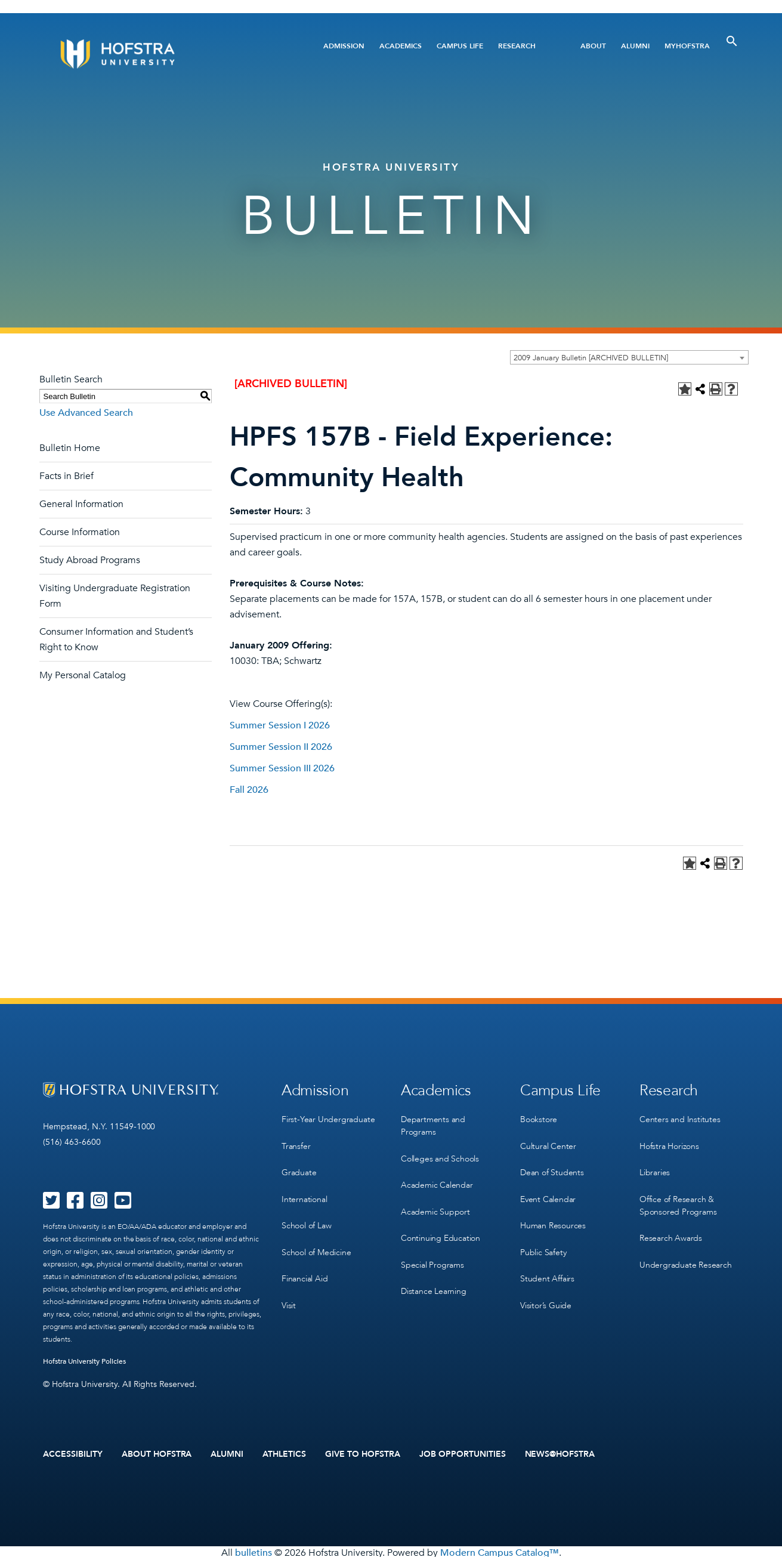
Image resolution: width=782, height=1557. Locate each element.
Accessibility (73, 1453)
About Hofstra (157, 1453)
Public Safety (543, 1238)
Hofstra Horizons (669, 1141)
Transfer (296, 1141)
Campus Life (460, 46)
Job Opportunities (462, 1453)
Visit (289, 1287)
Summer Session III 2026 (282, 768)
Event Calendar (548, 1189)
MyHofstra (687, 46)
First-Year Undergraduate (328, 1116)
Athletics (284, 1453)
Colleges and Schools (440, 1153)
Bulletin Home (69, 448)
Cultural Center (548, 1141)
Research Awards (670, 1226)
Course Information (79, 532)
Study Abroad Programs (89, 560)
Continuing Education (440, 1226)
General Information (81, 504)
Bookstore (538, 1116)
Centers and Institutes (680, 1116)
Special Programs (432, 1251)
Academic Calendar (437, 1178)
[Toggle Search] (732, 41)
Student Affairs (547, 1263)
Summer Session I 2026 (280, 725)
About (593, 46)
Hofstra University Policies (84, 1361)
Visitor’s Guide (545, 1287)
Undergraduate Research (685, 1251)
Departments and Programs (433, 1123)
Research (517, 46)
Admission (343, 46)
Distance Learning (433, 1275)
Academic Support (435, 1202)
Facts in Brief (66, 476)
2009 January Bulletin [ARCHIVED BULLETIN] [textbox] (591, 358)
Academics (400, 46)
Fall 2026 (249, 789)
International (304, 1189)
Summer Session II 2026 (281, 746)
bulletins (253, 1550)
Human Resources (553, 1214)
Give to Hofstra (362, 1453)
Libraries (654, 1165)
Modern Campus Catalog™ (499, 1550)
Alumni (635, 46)
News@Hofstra (560, 1453)
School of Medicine (316, 1238)
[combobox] (629, 357)
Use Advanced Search (86, 412)
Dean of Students (552, 1165)
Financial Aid (304, 1263)
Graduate (299, 1165)
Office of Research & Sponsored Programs (677, 1196)
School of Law (306, 1214)
